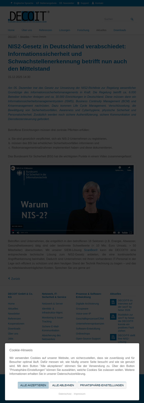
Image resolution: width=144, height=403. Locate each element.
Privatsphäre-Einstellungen (102, 385)
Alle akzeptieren (33, 385)
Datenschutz (65, 393)
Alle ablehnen (63, 385)
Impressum (79, 393)
